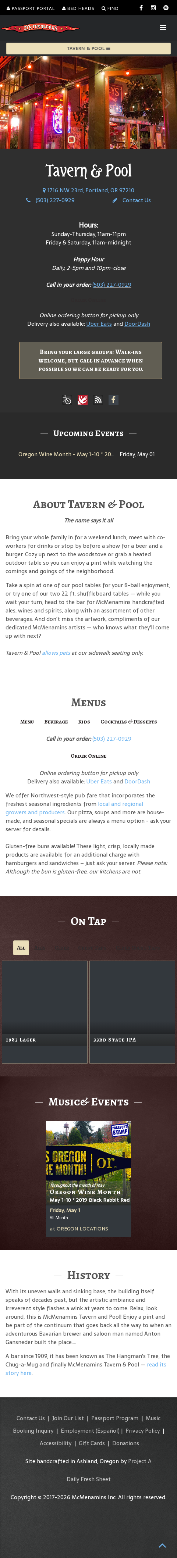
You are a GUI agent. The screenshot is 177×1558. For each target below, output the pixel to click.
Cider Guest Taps (138, 947)
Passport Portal (31, 8)
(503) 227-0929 (50, 200)
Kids (84, 721)
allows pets (56, 652)
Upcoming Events (88, 433)
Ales (40, 947)
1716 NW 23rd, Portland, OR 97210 (88, 190)
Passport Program (114, 1418)
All (21, 947)
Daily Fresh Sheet (89, 1479)
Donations (125, 1443)
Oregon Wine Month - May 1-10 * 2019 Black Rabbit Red (90, 454)
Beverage (56, 721)
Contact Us (132, 200)
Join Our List (68, 1418)
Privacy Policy (142, 1430)
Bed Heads (78, 8)
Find (110, 8)
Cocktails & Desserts (128, 721)
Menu (27, 721)
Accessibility (55, 1443)
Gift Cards (92, 1443)
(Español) (108, 1430)
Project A (140, 1461)
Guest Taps (92, 947)
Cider (61, 947)
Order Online (88, 300)
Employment (77, 1430)
